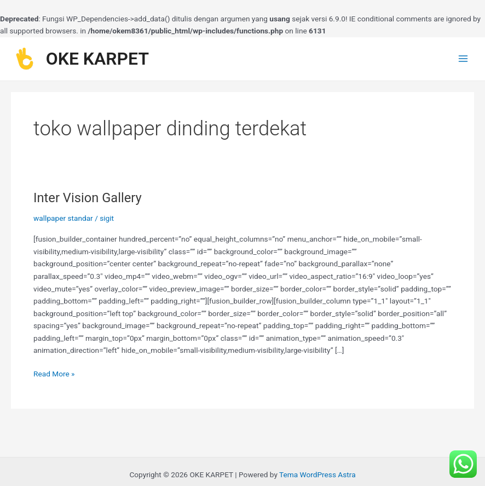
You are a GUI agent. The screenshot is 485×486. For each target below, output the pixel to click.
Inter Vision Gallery (87, 197)
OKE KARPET (97, 58)
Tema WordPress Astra (317, 474)
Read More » (54, 373)
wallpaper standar (63, 218)
